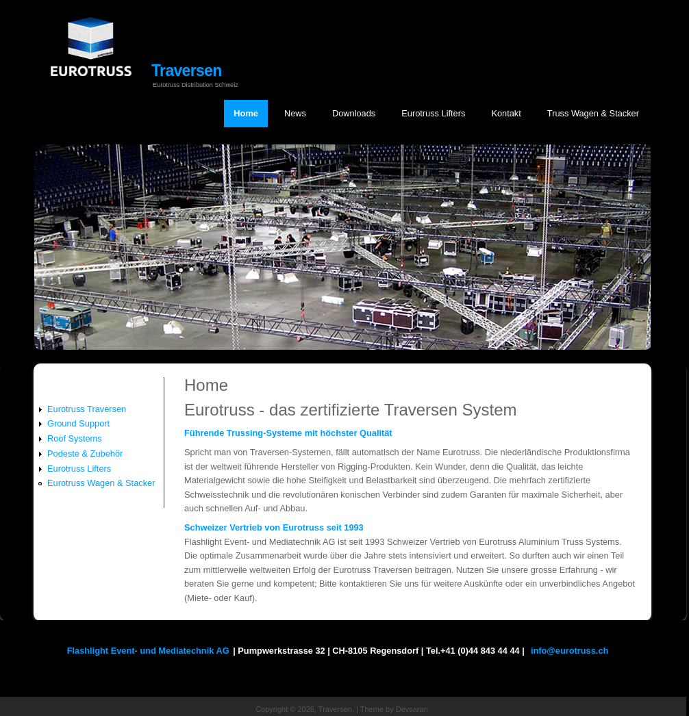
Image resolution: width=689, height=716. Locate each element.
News (295, 113)
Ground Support (78, 423)
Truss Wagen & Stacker (593, 113)
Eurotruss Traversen (86, 409)
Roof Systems (74, 438)
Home (246, 113)
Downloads (353, 113)
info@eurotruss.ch (569, 650)
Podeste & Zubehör (85, 453)
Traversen (186, 70)
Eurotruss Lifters (433, 113)
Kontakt (506, 113)
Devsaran (412, 709)
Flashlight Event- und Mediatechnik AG (148, 650)
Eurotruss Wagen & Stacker (101, 483)
